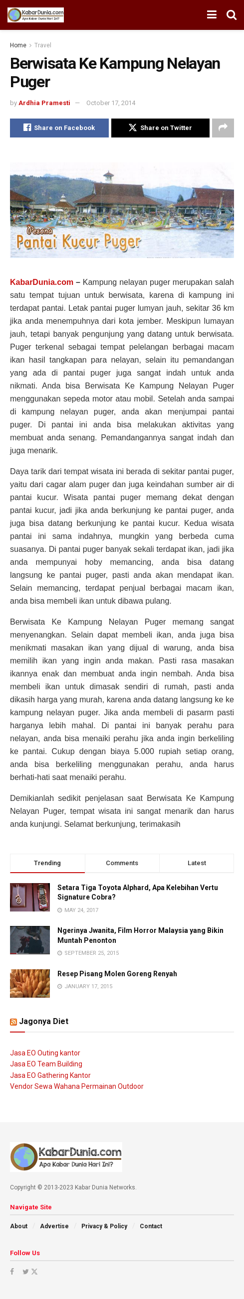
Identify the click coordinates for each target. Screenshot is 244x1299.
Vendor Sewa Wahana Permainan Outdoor (77, 1086)
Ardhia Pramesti (44, 103)
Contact (151, 1226)
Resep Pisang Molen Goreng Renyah (117, 974)
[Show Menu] (212, 15)
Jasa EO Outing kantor (45, 1053)
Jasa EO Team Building (46, 1064)
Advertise (54, 1226)
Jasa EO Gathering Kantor (50, 1075)
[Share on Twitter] (160, 128)
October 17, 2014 (110, 103)
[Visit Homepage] (35, 14)
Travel (42, 45)
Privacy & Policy (104, 1226)
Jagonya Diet (43, 1021)
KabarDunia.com (41, 282)
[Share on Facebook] (59, 128)
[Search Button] (232, 15)
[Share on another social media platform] (223, 128)
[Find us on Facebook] (12, 1271)
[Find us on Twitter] (29, 1271)
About (18, 1226)
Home (18, 45)
